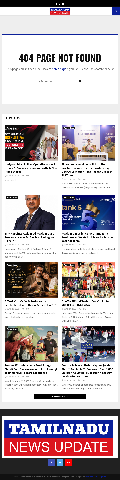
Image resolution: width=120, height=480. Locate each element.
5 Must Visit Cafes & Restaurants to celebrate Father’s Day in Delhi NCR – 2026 (31, 303)
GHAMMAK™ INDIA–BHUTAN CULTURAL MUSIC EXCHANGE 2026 (86, 303)
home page (59, 69)
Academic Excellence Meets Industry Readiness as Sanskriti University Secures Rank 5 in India (87, 237)
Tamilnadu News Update (95, 477)
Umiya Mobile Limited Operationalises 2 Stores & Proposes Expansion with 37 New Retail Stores (31, 168)
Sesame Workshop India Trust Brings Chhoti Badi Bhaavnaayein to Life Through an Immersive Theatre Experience (31, 369)
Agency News (12, 128)
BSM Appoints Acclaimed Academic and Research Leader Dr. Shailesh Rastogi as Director (29, 237)
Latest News (12, 118)
